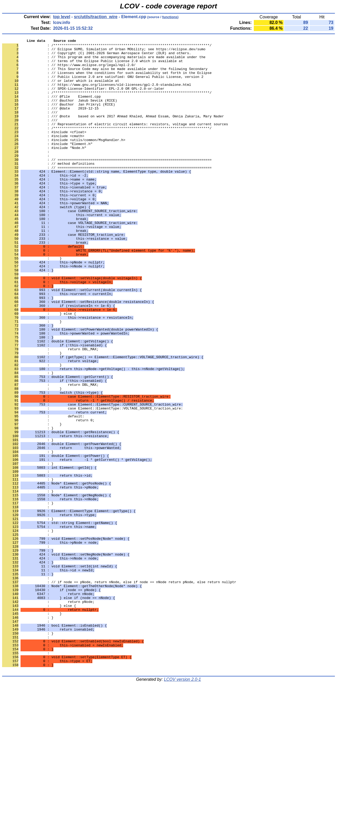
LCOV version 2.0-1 (182, 805)
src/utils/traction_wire (95, 16)
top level (61, 16)
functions (169, 17)
